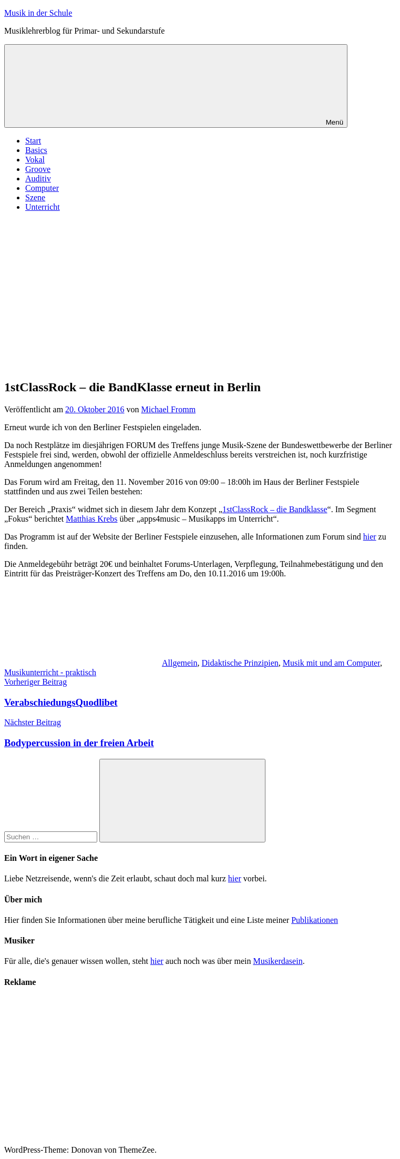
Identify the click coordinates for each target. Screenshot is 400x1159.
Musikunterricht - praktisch (50, 672)
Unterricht (42, 206)
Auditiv (38, 178)
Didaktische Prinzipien (240, 662)
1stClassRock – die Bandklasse (274, 509)
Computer (42, 188)
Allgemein (180, 662)
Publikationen (314, 920)
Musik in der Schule (38, 12)
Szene (35, 197)
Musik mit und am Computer (331, 662)
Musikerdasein (277, 961)
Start (33, 140)
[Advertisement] (200, 294)
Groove (37, 169)
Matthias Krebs (91, 518)
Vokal (35, 159)
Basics (36, 150)
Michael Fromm (168, 409)
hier (369, 536)
